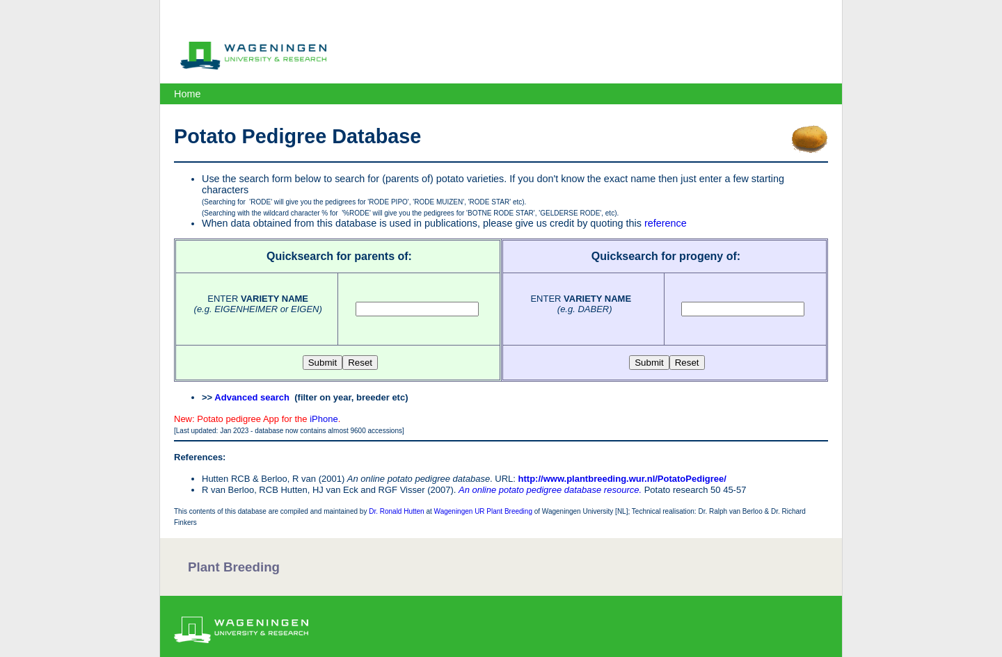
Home (187, 93)
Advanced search (251, 397)
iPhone (323, 419)
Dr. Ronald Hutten (396, 511)
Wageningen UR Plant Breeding (483, 511)
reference (665, 223)
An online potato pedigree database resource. (550, 490)
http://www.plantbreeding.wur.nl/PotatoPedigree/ (622, 478)
